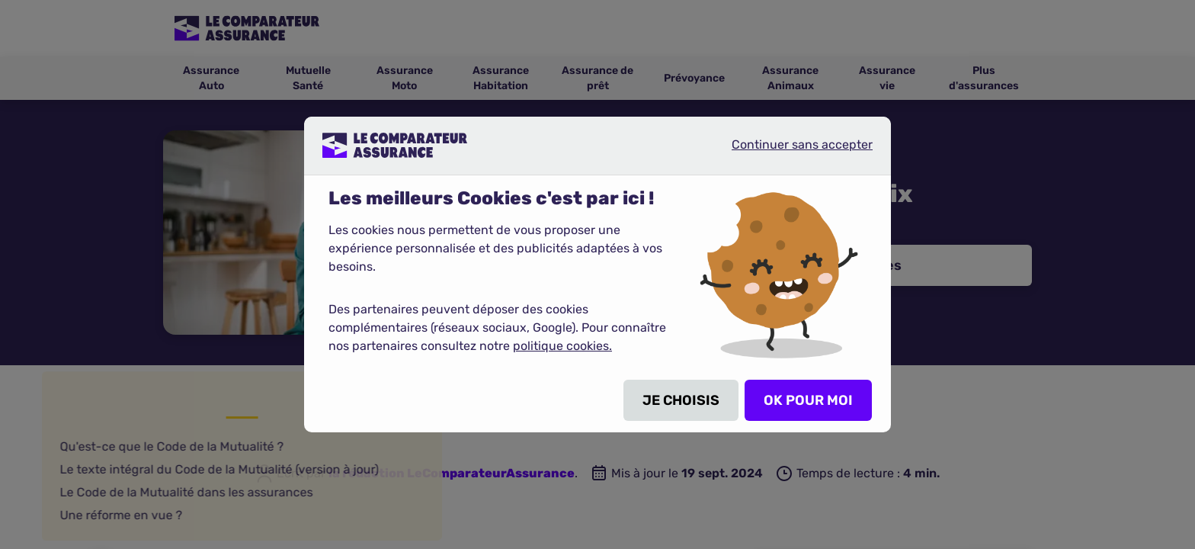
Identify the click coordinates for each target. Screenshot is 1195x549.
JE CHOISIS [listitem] (680, 400)
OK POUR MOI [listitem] (808, 400)
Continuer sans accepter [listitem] (789, 151)
